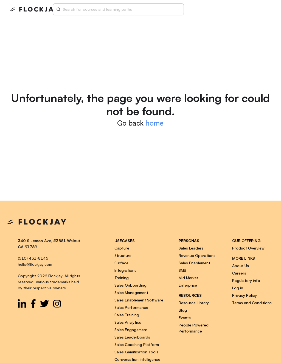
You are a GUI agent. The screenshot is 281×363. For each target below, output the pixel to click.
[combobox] (122, 9)
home (154, 123)
